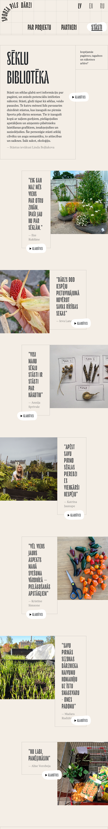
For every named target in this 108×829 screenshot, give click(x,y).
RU (102, 6)
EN (91, 6)
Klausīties (79, 97)
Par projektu (39, 28)
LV (80, 6)
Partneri (69, 28)
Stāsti (96, 28)
